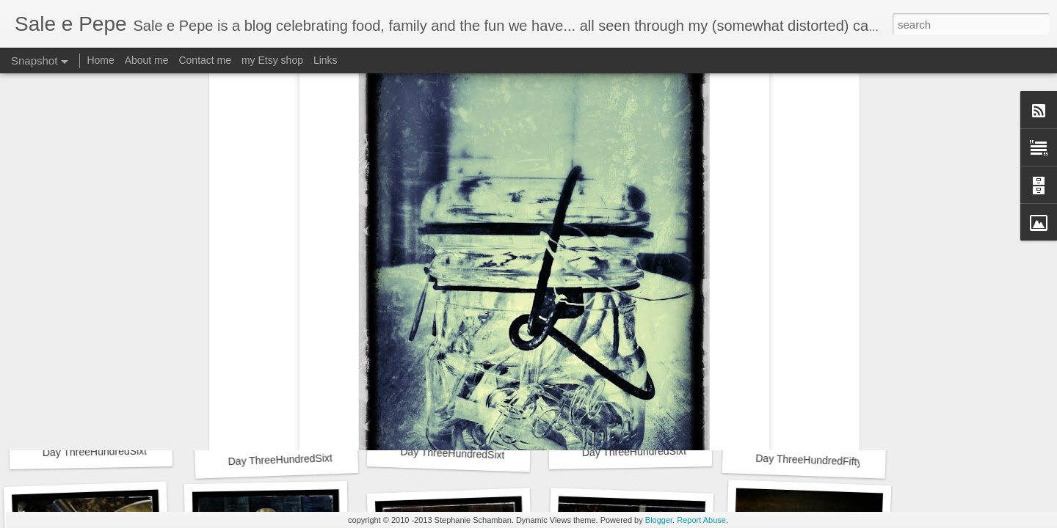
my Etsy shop (272, 60)
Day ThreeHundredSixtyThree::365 (122, 451)
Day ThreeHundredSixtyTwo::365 (303, 458)
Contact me (204, 60)
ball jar (563, 229)
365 (534, 229)
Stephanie (605, 210)
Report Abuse (701, 520)
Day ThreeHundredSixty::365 (648, 451)
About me (147, 60)
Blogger (658, 520)
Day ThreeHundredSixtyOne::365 (476, 454)
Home (100, 60)
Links (325, 60)
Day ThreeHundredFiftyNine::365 (831, 460)
